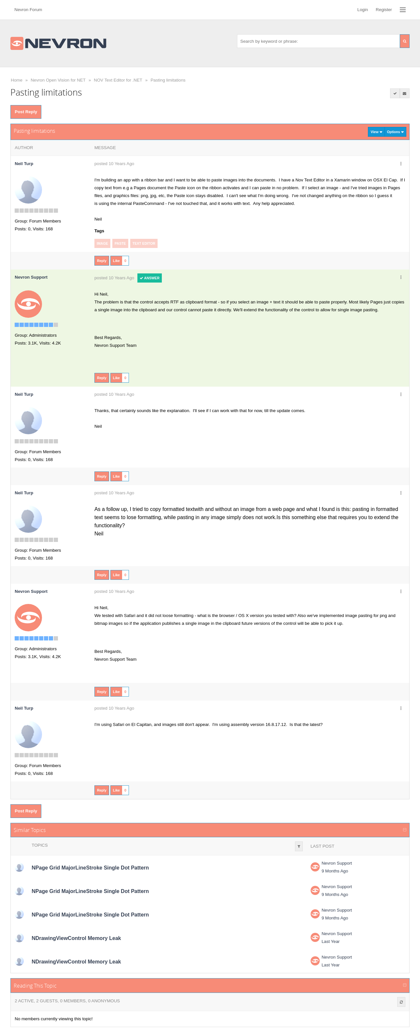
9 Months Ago (335, 871)
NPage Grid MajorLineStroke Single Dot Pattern (90, 867)
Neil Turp (24, 163)
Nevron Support (337, 863)
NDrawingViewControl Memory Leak (76, 938)
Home (16, 80)
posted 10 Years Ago (114, 163)
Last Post (322, 846)
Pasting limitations (167, 80)
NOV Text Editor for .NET (118, 80)
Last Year (331, 941)
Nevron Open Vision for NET (58, 80)
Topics (40, 845)
